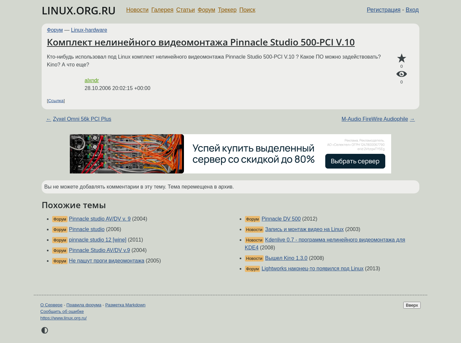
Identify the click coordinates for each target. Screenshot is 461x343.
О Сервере (51, 304)
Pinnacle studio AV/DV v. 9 (99, 219)
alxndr (92, 80)
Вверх (412, 305)
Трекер (227, 10)
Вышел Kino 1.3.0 (286, 258)
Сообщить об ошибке (62, 311)
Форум (206, 10)
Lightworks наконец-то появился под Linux (313, 268)
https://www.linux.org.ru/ (63, 318)
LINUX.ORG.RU (79, 10)
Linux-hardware (89, 30)
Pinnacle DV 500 (281, 219)
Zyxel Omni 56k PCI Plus (82, 119)
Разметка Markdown (125, 304)
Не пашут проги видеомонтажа (106, 260)
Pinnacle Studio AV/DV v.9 (99, 250)
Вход (412, 10)
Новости (137, 10)
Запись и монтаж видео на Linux (304, 229)
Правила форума (84, 304)
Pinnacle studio (87, 229)
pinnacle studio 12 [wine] (97, 240)
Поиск (247, 10)
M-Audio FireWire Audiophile (375, 119)
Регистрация (384, 10)
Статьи (185, 10)
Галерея (162, 10)
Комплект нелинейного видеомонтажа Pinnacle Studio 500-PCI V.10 (201, 42)
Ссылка (56, 100)
